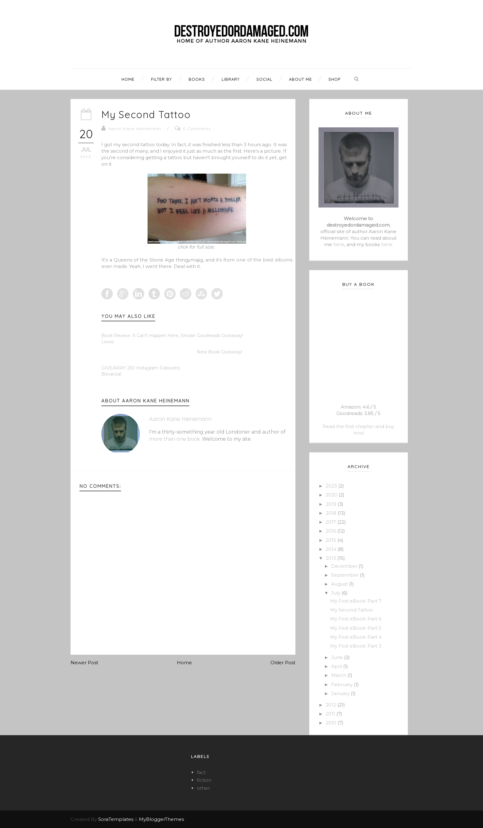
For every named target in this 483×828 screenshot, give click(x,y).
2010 (332, 723)
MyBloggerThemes (161, 819)
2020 (332, 495)
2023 (332, 486)
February (342, 684)
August (340, 584)
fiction (204, 780)
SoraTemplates (115, 819)
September (345, 575)
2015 (331, 540)
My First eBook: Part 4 (356, 637)
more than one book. (175, 439)
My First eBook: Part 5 (355, 628)
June (337, 657)
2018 (332, 513)
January (341, 693)
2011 (331, 714)
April (337, 666)
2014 (332, 549)
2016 (331, 531)
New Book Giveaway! (219, 352)
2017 (331, 522)
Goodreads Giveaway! (220, 335)
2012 (331, 705)
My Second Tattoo (146, 114)
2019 (332, 504)
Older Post (282, 662)
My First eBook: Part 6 (355, 619)
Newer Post (84, 662)
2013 (331, 558)
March (339, 675)
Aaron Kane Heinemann (134, 128)
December (345, 566)
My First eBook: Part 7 (355, 601)
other (203, 788)
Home (184, 662)
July (336, 593)
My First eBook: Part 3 (355, 646)
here (338, 244)
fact (201, 772)
